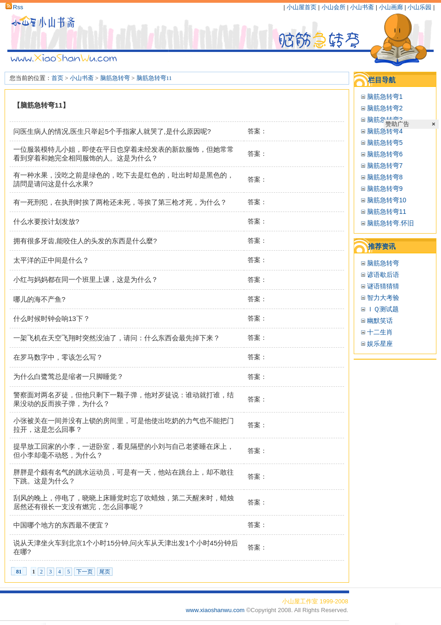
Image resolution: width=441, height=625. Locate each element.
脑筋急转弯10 (387, 200)
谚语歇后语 (383, 274)
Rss (14, 7)
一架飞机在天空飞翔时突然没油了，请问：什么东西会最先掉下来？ (116, 338)
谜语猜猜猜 (383, 286)
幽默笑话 (380, 320)
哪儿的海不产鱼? (39, 299)
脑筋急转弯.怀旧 (390, 223)
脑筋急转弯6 (385, 154)
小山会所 (333, 7)
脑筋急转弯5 (385, 142)
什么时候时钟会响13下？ (51, 318)
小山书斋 (362, 7)
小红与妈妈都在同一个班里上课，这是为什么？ (85, 279)
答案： (257, 131)
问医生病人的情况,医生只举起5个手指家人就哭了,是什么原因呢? (112, 131)
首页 (57, 78)
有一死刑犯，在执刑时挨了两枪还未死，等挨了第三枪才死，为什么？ (120, 202)
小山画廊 (391, 7)
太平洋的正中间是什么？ (51, 260)
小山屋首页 (302, 7)
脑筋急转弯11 (154, 78)
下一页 (84, 571)
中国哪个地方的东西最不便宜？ (61, 525)
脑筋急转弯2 (385, 108)
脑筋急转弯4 (385, 131)
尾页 (104, 571)
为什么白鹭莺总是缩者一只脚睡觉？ (68, 376)
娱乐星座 (380, 343)
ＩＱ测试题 (383, 309)
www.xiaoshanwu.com (216, 610)
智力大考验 (383, 297)
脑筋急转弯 (115, 78)
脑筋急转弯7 (385, 165)
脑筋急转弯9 (385, 188)
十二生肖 (380, 332)
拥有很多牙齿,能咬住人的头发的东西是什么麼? (85, 241)
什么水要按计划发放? (46, 221)
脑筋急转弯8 (385, 177)
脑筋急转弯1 (385, 96)
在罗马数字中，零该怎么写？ (58, 357)
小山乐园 (419, 7)
